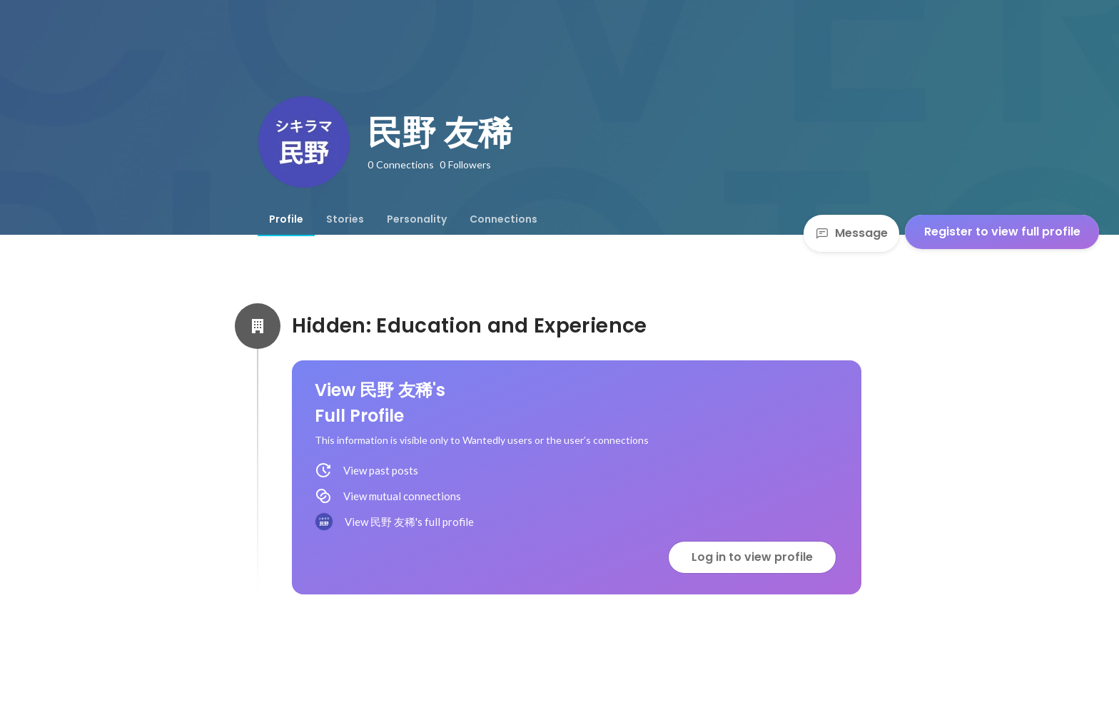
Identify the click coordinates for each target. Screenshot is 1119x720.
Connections (503, 219)
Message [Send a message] (851, 233)
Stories (345, 219)
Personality (417, 219)
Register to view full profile (1002, 231)
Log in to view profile (752, 557)
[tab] (286, 219)
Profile (286, 219)
